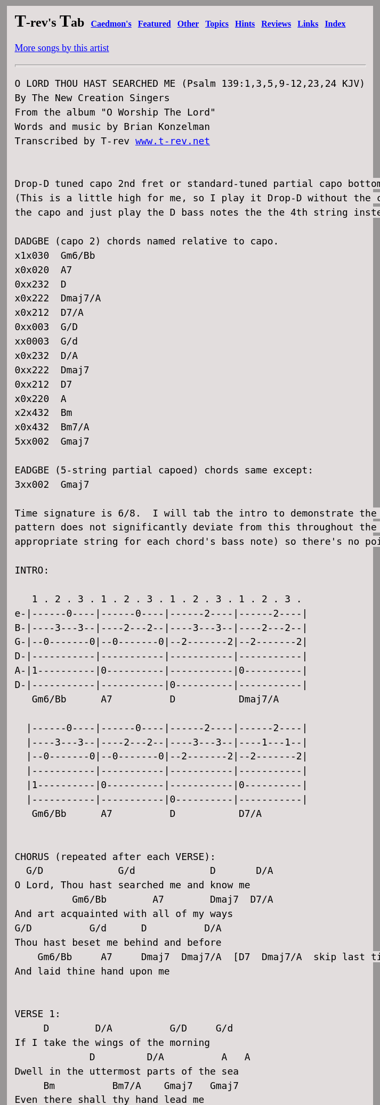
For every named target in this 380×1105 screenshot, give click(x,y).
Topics (217, 23)
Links (307, 23)
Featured (154, 23)
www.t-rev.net (172, 140)
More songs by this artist (62, 48)
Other (188, 23)
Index (335, 23)
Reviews (276, 23)
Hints (245, 23)
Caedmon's (111, 23)
